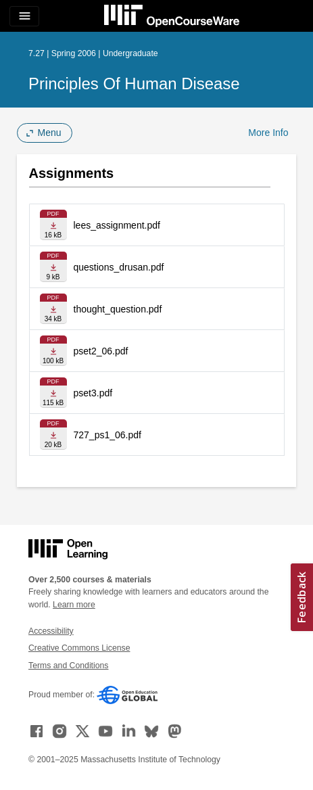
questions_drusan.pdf (119, 267)
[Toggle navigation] (24, 16)
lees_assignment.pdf (117, 225)
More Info (268, 132)
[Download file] (53, 225)
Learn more (74, 604)
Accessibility (51, 631)
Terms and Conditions (68, 665)
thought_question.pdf (118, 309)
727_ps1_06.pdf (107, 434)
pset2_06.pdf (101, 351)
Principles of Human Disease (134, 83)
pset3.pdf (93, 393)
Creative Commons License (79, 648)
